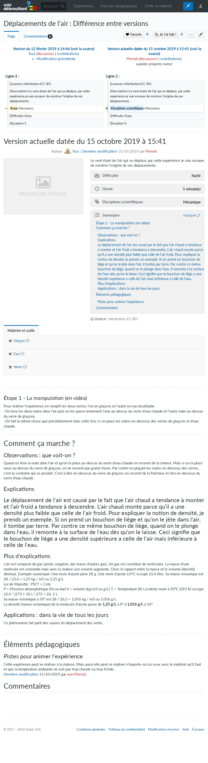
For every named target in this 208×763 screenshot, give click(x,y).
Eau (16, 354)
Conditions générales (91, 729)
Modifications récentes (163, 729)
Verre (18, 367)
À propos (198, 729)
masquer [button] (190, 215)
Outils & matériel (158, 6)
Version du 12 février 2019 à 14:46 (41, 49)
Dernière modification (99, 151)
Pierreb (151, 151)
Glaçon (19, 341)
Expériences (83, 6)
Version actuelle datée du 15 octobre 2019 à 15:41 (148, 49)
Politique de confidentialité (127, 729)
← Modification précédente (54, 59)
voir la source (82, 49)
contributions (67, 54)
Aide (186, 729)
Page (11, 36)
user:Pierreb (76, 674)
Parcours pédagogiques (119, 6)
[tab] (21, 330)
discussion (45, 54)
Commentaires (35, 36)
